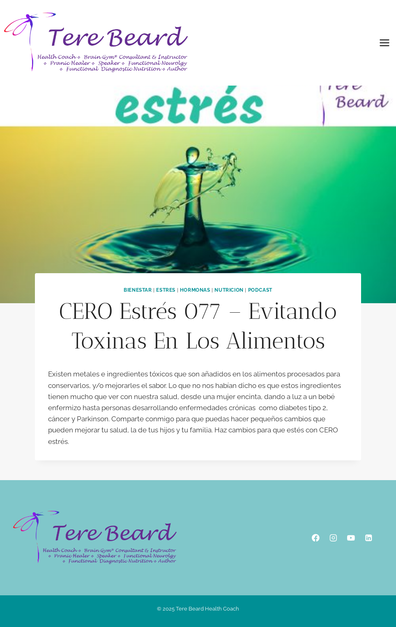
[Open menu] (384, 43)
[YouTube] (351, 537)
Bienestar (138, 290)
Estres (165, 290)
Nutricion (228, 290)
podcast (260, 290)
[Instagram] (333, 537)
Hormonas (195, 290)
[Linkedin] (368, 537)
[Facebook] (315, 537)
